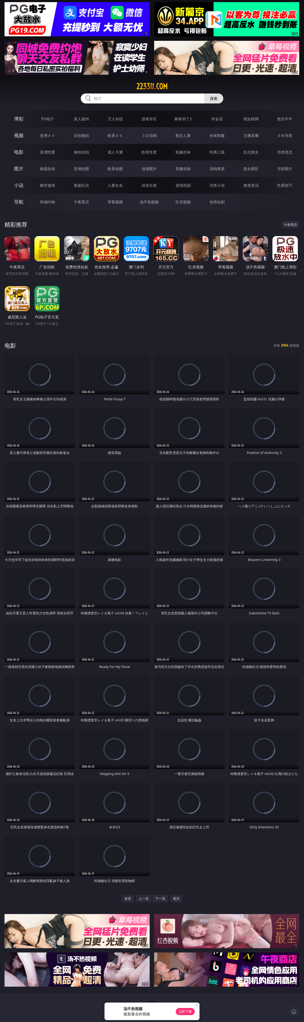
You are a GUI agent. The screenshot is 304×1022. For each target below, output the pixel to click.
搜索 (214, 98)
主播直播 (251, 135)
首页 (127, 898)
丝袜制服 (217, 135)
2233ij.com (152, 86)
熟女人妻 (183, 135)
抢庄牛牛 (284, 118)
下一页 (160, 898)
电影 (19, 152)
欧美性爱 (149, 152)
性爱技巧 (284, 185)
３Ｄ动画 (149, 135)
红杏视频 (183, 202)
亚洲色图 (81, 168)
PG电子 (47, 118)
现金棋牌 (251, 118)
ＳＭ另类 (284, 135)
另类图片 (284, 168)
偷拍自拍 (81, 152)
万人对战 (115, 118)
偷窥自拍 (47, 168)
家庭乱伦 (81, 185)
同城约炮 (47, 202)
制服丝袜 (183, 152)
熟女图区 (251, 168)
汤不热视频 (149, 202)
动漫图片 (149, 168)
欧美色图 (115, 168)
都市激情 (47, 185)
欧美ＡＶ (115, 135)
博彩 (19, 119)
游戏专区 (149, 118)
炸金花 (217, 118)
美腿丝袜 (183, 168)
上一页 (144, 898)
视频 (19, 135)
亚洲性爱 (47, 152)
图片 (19, 168)
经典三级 (217, 152)
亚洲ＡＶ (47, 135)
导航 (19, 202)
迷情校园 (183, 185)
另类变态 (284, 152)
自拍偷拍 (81, 135)
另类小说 (217, 185)
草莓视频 (115, 202)
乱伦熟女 (251, 152)
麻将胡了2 (183, 118)
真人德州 (81, 118)
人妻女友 (115, 185)
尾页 (176, 898)
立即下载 (185, 1011)
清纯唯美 (217, 168)
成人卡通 (115, 152)
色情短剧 (217, 202)
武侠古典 (149, 185)
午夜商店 (81, 202)
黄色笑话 (251, 185)
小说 (19, 185)
